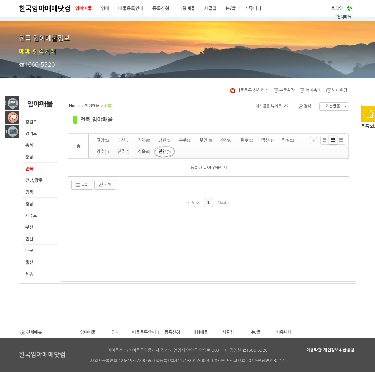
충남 (29, 157)
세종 (29, 274)
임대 (105, 8)
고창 (103, 140)
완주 (247, 140)
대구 (29, 251)
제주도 (31, 216)
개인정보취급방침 (338, 350)
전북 (29, 169)
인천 (29, 239)
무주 (185, 140)
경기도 (31, 134)
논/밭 (231, 8)
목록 (81, 185)
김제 (144, 140)
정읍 (144, 151)
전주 (123, 151)
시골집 (210, 8)
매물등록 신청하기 (249, 90)
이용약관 (314, 350)
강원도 (31, 122)
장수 (103, 151)
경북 (29, 192)
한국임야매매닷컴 (45, 8)
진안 (164, 151)
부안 (206, 140)
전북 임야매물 (96, 119)
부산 (29, 227)
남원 (164, 140)
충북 (29, 145)
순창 (226, 140)
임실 (288, 140)
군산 (123, 140)
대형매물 (186, 8)
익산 (267, 140)
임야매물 (83, 8)
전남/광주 (34, 180)
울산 (29, 262)
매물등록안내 (130, 8)
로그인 (337, 8)
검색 (304, 106)
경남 (29, 204)
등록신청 (160, 8)
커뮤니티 (253, 8)
